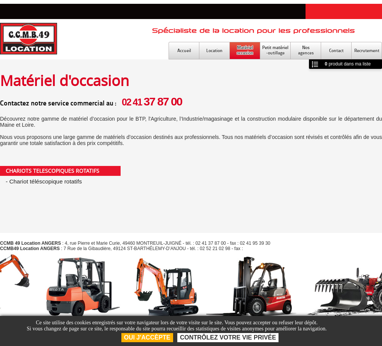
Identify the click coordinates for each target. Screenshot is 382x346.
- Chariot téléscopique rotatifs (44, 181)
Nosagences (306, 50)
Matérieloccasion (245, 50)
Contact (336, 50)
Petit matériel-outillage (275, 50)
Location (214, 50)
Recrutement (366, 50)
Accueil (184, 50)
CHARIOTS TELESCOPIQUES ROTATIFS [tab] (52, 170)
